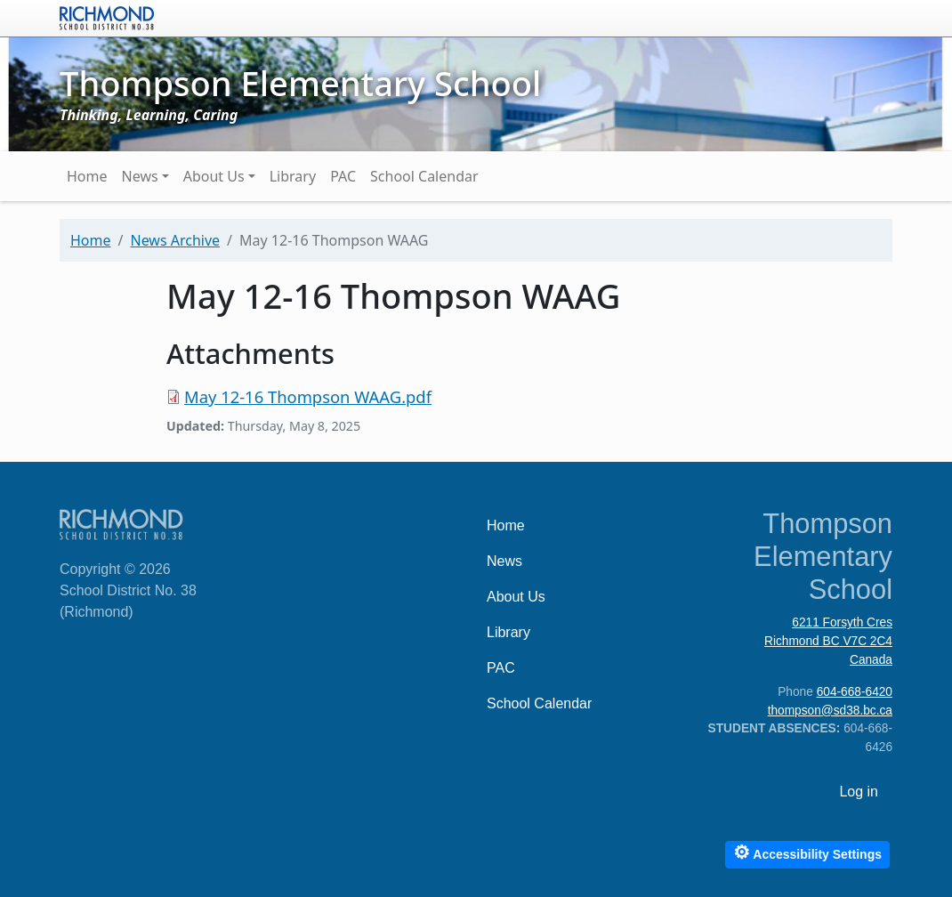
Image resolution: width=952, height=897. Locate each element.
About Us (214, 176)
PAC (343, 176)
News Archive (175, 240)
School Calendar (424, 176)
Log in (858, 791)
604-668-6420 (854, 692)
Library (293, 176)
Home (87, 176)
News (140, 176)
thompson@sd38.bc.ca (830, 710)
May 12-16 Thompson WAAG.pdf (308, 396)
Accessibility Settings (807, 852)
